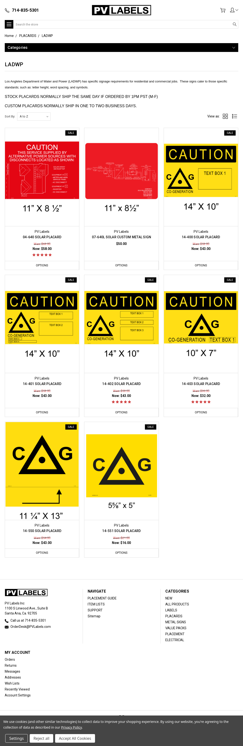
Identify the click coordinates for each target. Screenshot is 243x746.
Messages (12, 672)
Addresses (13, 678)
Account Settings (18, 695)
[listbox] (34, 116)
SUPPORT (95, 610)
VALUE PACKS (175, 628)
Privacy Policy (71, 727)
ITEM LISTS (96, 604)
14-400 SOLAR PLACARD (201, 237)
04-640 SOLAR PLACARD (42, 237)
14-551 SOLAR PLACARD (121, 531)
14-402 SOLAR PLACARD (121, 384)
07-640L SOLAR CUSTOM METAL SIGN (121, 237)
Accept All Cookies (75, 738)
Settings (16, 738)
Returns (11, 666)
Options (42, 265)
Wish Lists (12, 683)
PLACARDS (173, 616)
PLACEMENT (175, 634)
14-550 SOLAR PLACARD (42, 531)
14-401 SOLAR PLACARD (42, 384)
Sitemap (94, 616)
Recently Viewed (17, 689)
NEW (168, 598)
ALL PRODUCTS (177, 604)
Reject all (41, 738)
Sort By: (10, 116)
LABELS (171, 610)
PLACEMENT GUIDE (102, 598)
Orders (10, 660)
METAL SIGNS (175, 622)
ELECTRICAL (174, 640)
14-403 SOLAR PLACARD (201, 384)
